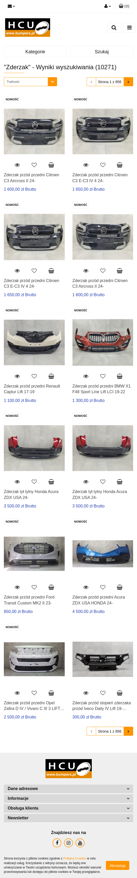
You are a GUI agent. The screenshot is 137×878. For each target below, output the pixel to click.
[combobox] (30, 81)
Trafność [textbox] (13, 82)
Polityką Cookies (74, 858)
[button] (124, 6)
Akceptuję (117, 865)
